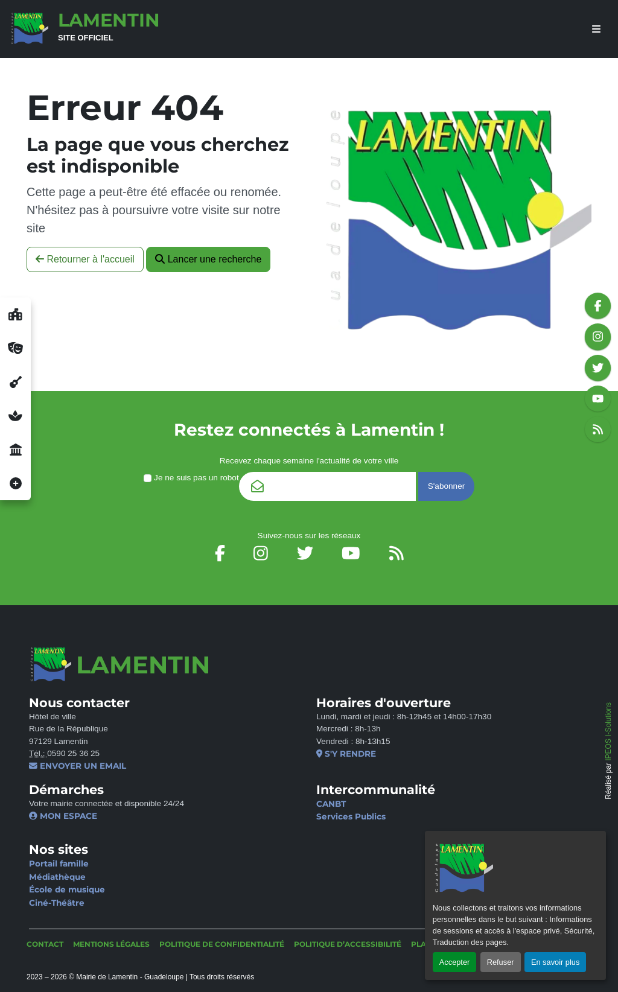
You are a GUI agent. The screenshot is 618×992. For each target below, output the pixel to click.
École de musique (67, 889)
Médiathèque (57, 877)
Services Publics (351, 816)
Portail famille (59, 863)
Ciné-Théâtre (56, 903)
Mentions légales (111, 944)
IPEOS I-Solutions (608, 731)
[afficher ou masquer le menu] (596, 29)
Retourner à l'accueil (85, 259)
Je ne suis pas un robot (191, 477)
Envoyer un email (77, 766)
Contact (45, 944)
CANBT (331, 804)
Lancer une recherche (208, 259)
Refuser (500, 962)
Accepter (454, 962)
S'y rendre (346, 753)
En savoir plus (555, 962)
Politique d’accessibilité (347, 944)
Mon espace (63, 816)
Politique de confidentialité (221, 944)
